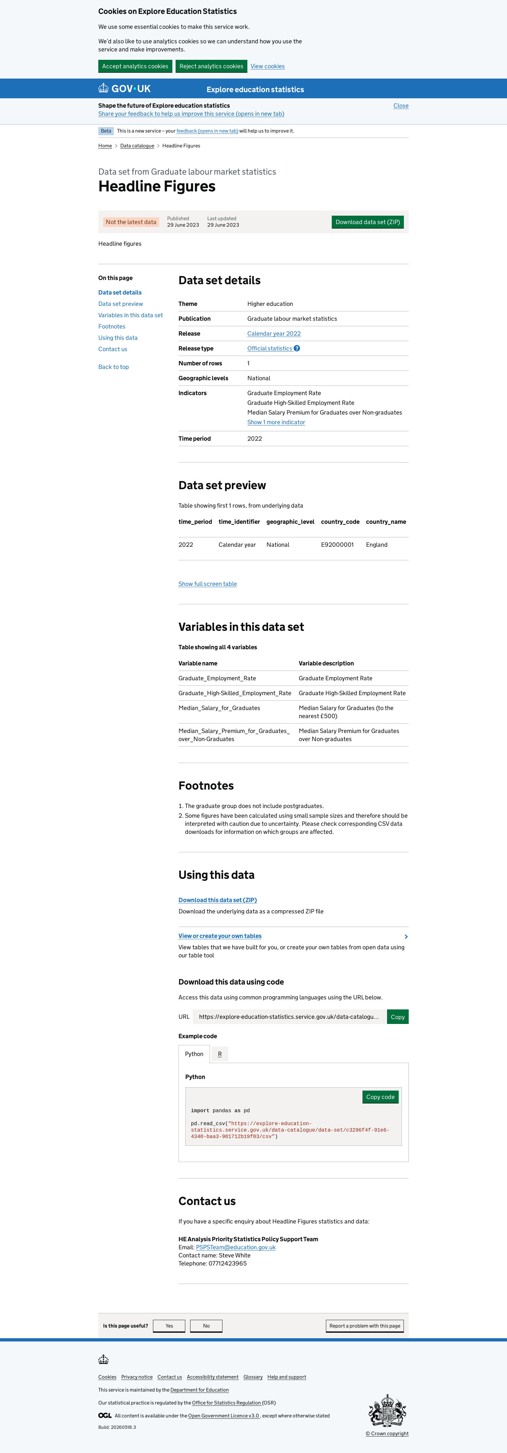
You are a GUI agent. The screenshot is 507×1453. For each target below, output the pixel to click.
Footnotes (111, 326)
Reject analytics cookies (211, 66)
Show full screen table (207, 583)
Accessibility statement (213, 1377)
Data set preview (120, 303)
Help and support (286, 1377)
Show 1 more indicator (276, 422)
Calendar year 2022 (274, 333)
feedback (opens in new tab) (207, 131)
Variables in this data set (130, 315)
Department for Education (199, 1390)
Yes (176, 1326)
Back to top (113, 367)
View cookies (268, 66)
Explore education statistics (255, 89)
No (213, 1326)
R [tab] (220, 1054)
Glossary (253, 1377)
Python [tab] (194, 1054)
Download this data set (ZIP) (217, 900)
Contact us (112, 349)
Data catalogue (137, 146)
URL (183, 1016)
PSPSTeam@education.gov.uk (236, 1247)
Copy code (380, 1097)
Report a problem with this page (364, 1326)
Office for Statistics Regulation (227, 1403)
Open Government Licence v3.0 (224, 1416)
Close (401, 105)
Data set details (120, 292)
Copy (398, 1017)
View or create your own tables (220, 936)
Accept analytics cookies (135, 66)
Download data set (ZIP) (368, 222)
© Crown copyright (387, 1433)
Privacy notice (137, 1377)
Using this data (118, 337)
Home (105, 146)
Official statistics (273, 348)
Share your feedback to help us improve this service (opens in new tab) (191, 113)
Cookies (107, 1377)
